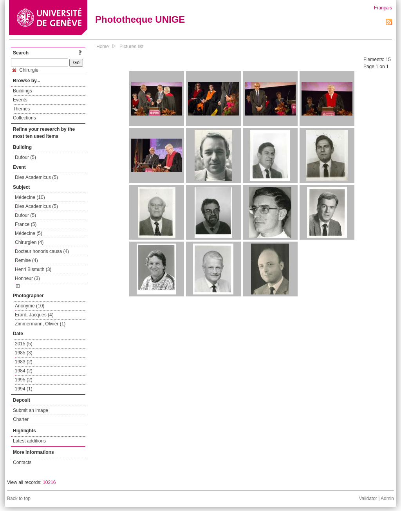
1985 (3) (24, 353)
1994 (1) (24, 389)
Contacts (22, 462)
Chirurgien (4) (29, 242)
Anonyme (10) (29, 306)
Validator (368, 498)
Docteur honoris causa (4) (42, 251)
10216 (49, 482)
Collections (24, 118)
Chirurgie (25, 70)
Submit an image (30, 410)
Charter (21, 419)
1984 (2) (24, 371)
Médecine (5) (28, 233)
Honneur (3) (27, 278)
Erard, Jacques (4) (34, 315)
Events (20, 100)
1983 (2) (24, 362)
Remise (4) (26, 260)
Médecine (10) (30, 197)
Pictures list (131, 46)
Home (102, 46)
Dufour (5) (25, 157)
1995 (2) (24, 380)
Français (383, 8)
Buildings (22, 91)
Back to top (19, 498)
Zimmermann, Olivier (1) (40, 324)
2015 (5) (24, 344)
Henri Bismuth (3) (33, 269)
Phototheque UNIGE (140, 19)
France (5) (25, 224)
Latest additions (29, 441)
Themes (21, 109)
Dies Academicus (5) (36, 177)
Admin (387, 498)
